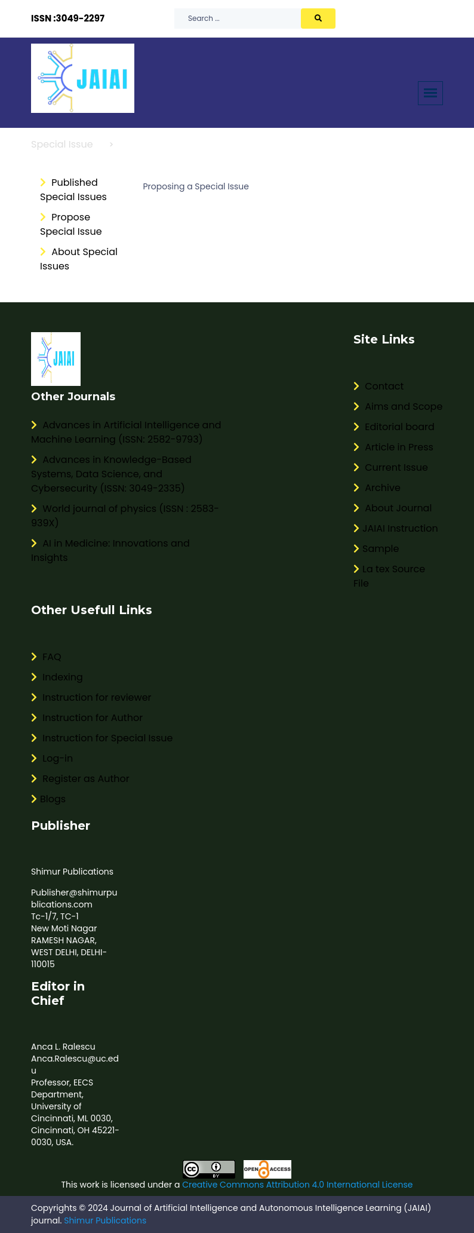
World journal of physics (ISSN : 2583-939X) (125, 516)
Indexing (57, 677)
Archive (377, 488)
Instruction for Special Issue (102, 738)
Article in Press (393, 447)
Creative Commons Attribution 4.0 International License (297, 1185)
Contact (378, 386)
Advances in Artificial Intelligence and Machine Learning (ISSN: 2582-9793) (126, 432)
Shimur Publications (72, 872)
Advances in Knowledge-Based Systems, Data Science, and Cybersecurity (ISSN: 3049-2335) (111, 474)
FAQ (46, 657)
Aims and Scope (397, 406)
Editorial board (394, 427)
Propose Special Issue (71, 224)
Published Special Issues (73, 190)
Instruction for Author (87, 718)
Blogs (48, 799)
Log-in (52, 758)
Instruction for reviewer (91, 697)
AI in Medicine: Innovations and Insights (110, 550)
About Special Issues (79, 259)
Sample (376, 549)
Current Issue (390, 467)
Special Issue (62, 144)
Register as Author (80, 779)
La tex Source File (389, 576)
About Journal (392, 508)
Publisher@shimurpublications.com (74, 898)
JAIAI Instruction (395, 528)
